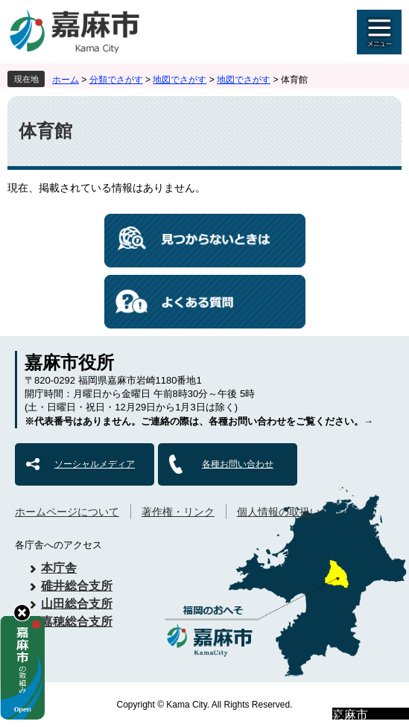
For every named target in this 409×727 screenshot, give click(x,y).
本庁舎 (59, 568)
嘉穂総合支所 (76, 621)
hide (22, 612)
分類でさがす (116, 79)
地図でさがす (179, 79)
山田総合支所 (76, 603)
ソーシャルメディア (94, 464)
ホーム (65, 79)
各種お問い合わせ (237, 464)
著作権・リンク (178, 512)
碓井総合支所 (76, 586)
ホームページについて (67, 512)
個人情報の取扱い (278, 512)
